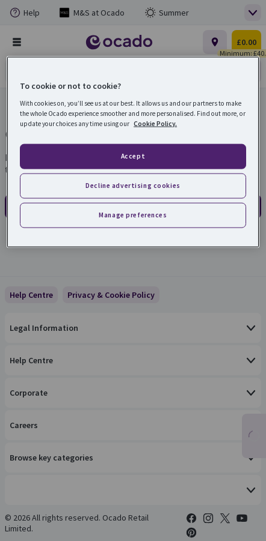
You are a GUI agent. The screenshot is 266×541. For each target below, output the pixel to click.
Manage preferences (133, 214)
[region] (133, 152)
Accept (133, 156)
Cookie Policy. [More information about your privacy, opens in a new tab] (155, 123)
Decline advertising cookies (132, 185)
